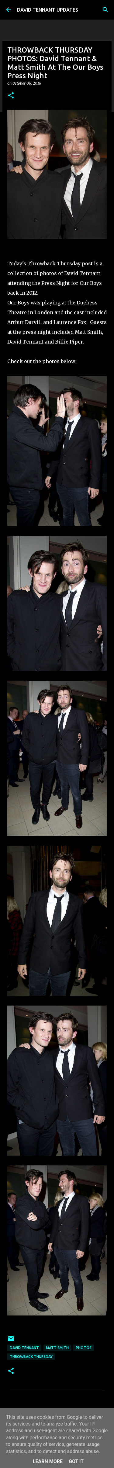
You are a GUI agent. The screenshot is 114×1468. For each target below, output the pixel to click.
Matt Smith (57, 1348)
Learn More (48, 1461)
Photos (84, 1348)
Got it (76, 1461)
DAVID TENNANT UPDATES (47, 10)
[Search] (105, 9)
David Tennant (24, 1348)
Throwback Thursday (31, 1357)
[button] (11, 96)
